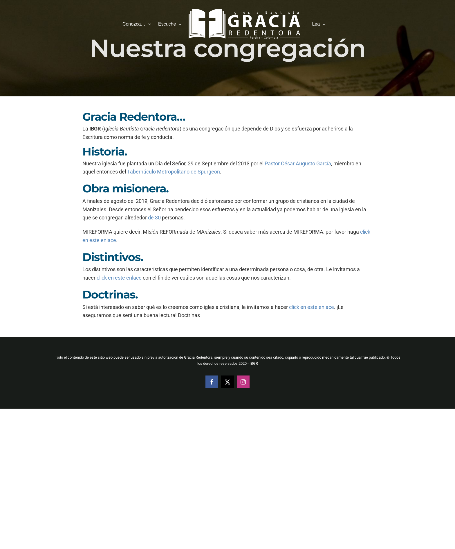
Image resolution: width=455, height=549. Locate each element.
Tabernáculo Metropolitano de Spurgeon (173, 172)
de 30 (154, 217)
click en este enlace (119, 278)
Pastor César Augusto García (298, 163)
